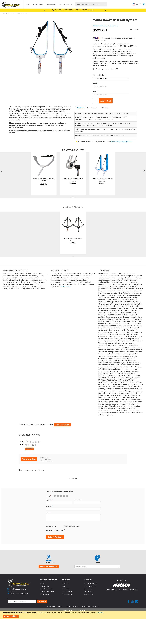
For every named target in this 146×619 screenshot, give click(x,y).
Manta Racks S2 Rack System (73, 238)
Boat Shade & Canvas (47, 591)
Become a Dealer (68, 594)
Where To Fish (88, 594)
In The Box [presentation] (104, 108)
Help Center (88, 589)
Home (3, 14)
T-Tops (42, 583)
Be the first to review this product (105, 26)
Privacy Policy (72, 606)
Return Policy (65, 286)
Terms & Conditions (90, 606)
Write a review (29, 459)
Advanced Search (54, 606)
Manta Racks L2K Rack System (131, 179)
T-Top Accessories (46, 589)
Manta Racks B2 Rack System (102, 179)
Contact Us (65, 589)
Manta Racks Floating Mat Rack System (73, 179)
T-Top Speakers (45, 594)
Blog (63, 586)
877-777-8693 (14, 591)
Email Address (78, 500)
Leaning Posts (45, 586)
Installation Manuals (90, 583)
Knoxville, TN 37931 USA (19, 594)
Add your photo (51, 526)
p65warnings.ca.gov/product (122, 142)
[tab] (81, 108)
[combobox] (91, 4)
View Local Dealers (48, 566)
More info (29, 449)
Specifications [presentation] (92, 108)
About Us (65, 583)
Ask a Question (62, 425)
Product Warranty (68, 591)
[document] (73, 615)
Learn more (99, 612)
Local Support (88, 591)
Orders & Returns (89, 586)
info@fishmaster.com (18, 589)
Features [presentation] (80, 108)
